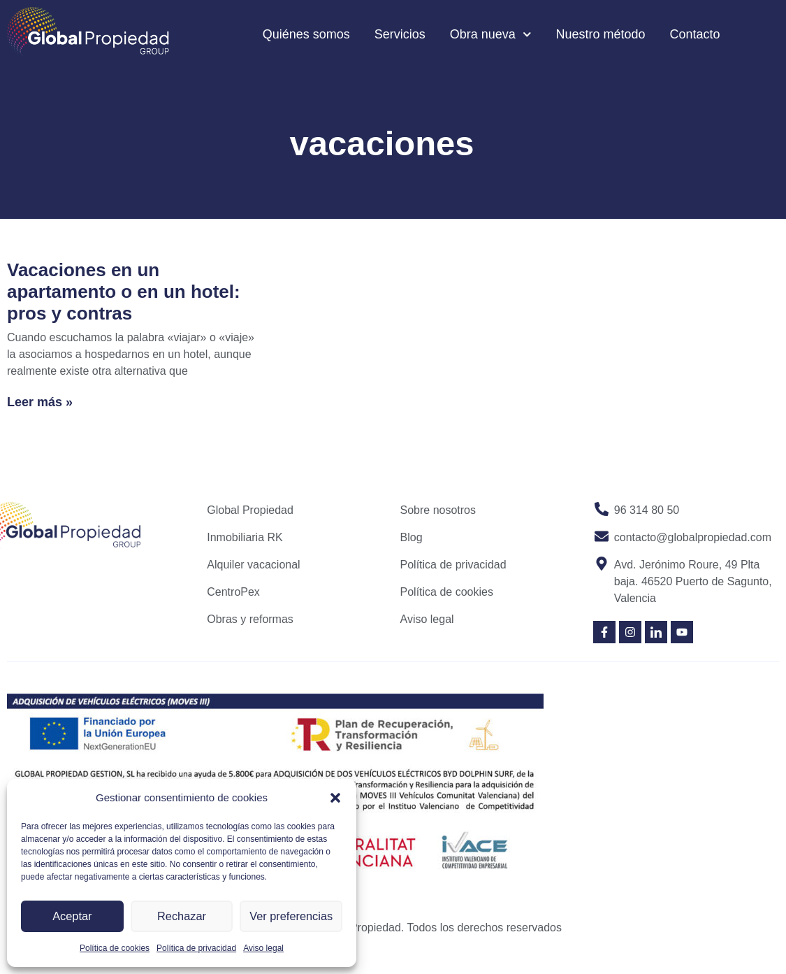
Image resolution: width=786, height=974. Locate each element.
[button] (335, 798)
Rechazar (181, 916)
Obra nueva (491, 34)
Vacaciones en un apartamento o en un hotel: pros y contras (123, 291)
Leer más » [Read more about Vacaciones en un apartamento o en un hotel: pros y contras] (40, 402)
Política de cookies (115, 948)
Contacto (695, 34)
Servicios (399, 34)
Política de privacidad (196, 948)
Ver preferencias (291, 916)
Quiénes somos (306, 34)
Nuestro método (600, 34)
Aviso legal (263, 948)
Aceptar (72, 916)
